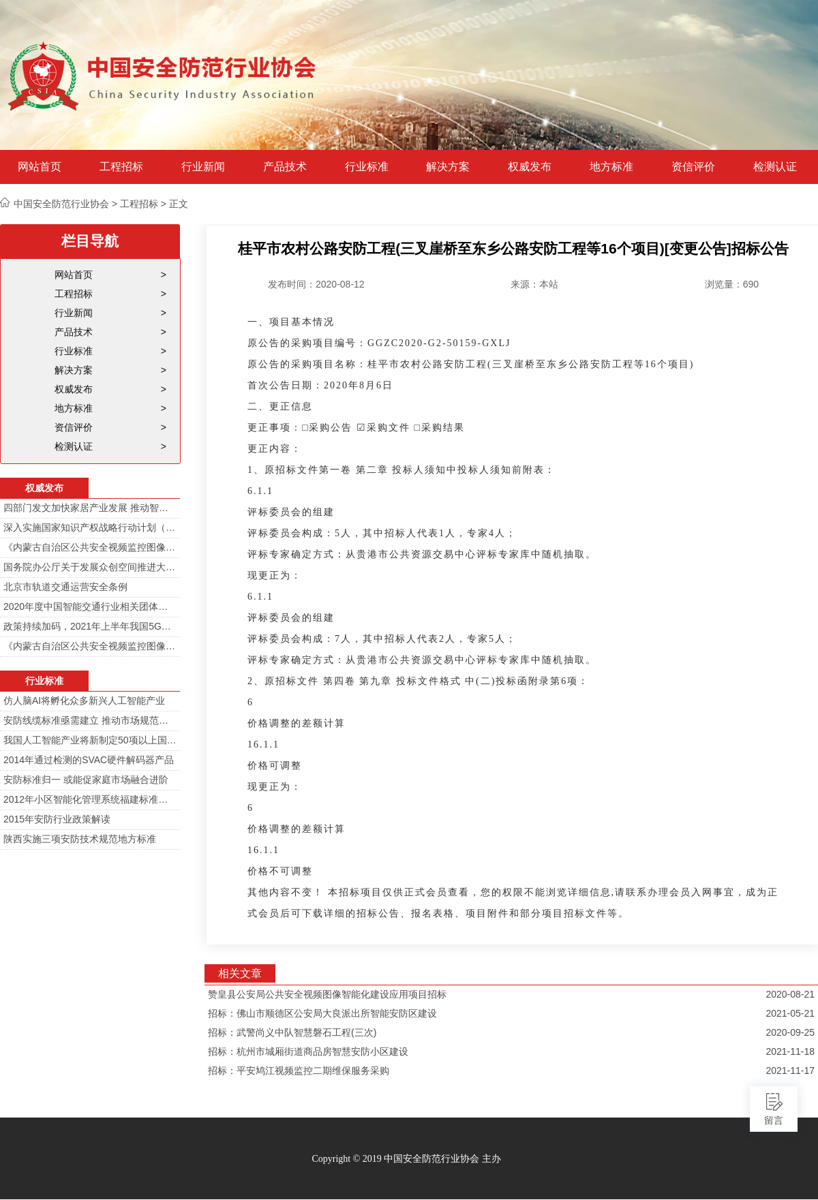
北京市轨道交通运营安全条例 (65, 586)
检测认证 (775, 166)
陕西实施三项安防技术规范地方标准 (79, 838)
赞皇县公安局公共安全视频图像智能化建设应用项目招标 (327, 994)
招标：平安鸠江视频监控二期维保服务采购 (298, 1070)
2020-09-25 (790, 1032)
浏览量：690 (732, 284)
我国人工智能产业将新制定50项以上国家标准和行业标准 (90, 740)
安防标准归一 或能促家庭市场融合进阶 (85, 779)
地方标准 (611, 166)
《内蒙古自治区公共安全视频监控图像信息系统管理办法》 (90, 547)
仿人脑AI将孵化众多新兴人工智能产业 (84, 700)
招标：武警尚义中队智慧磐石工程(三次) (292, 1032)
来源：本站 (534, 284)
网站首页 (39, 166)
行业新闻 (203, 166)
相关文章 (240, 973)
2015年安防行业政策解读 (56, 819)
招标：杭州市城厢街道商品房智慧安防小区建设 (308, 1051)
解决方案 (448, 166)
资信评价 (693, 166)
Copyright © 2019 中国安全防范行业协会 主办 (406, 1159)
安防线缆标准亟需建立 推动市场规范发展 (90, 720)
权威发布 (529, 166)
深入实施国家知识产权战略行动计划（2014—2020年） (90, 527)
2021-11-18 (790, 1051)
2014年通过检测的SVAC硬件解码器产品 (88, 759)
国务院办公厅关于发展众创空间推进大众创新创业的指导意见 (90, 566)
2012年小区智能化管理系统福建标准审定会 (90, 799)
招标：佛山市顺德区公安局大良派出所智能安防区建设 (322, 1013)
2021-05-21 (790, 1013)
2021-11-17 (790, 1070)
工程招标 (121, 166)
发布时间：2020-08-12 (316, 284)
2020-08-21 (790, 994)
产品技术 (285, 166)
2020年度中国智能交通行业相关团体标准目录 (90, 606)
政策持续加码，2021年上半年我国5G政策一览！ (90, 626)
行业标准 (367, 166)
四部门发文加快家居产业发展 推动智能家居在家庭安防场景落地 (90, 507)
